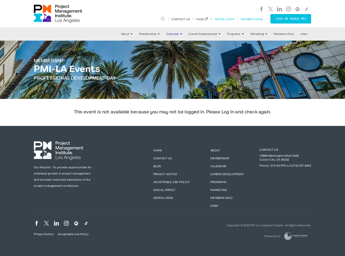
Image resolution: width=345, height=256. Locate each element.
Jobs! (304, 34)
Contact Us (180, 19)
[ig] (288, 9)
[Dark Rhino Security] (295, 236)
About (126, 34)
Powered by (272, 236)
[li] (279, 9)
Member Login (252, 19)
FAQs (200, 19)
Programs (235, 34)
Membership (149, 34)
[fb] (261, 9)
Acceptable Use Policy (171, 182)
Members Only (284, 34)
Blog (157, 166)
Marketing (258, 34)
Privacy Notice (165, 174)
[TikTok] (306, 9)
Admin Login (224, 19)
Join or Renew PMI (290, 18)
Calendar (174, 34)
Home (157, 150)
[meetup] (297, 9)
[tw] (270, 9)
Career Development (204, 34)
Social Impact (164, 190)
